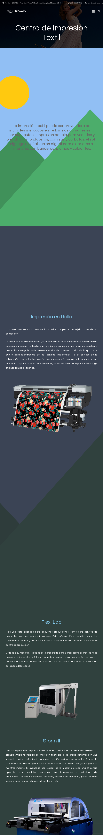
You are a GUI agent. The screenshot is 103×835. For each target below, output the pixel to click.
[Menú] (93, 11)
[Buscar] (99, 11)
